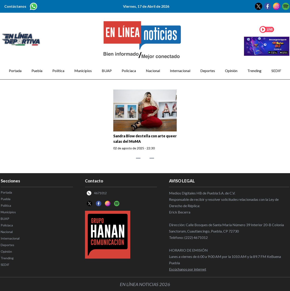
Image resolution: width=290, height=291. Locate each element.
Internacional (180, 70)
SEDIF (276, 70)
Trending (254, 70)
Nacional (153, 70)
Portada (15, 70)
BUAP (107, 70)
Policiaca (129, 70)
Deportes (207, 70)
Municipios (83, 70)
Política (58, 70)
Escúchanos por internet (187, 269)
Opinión (231, 70)
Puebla (36, 70)
